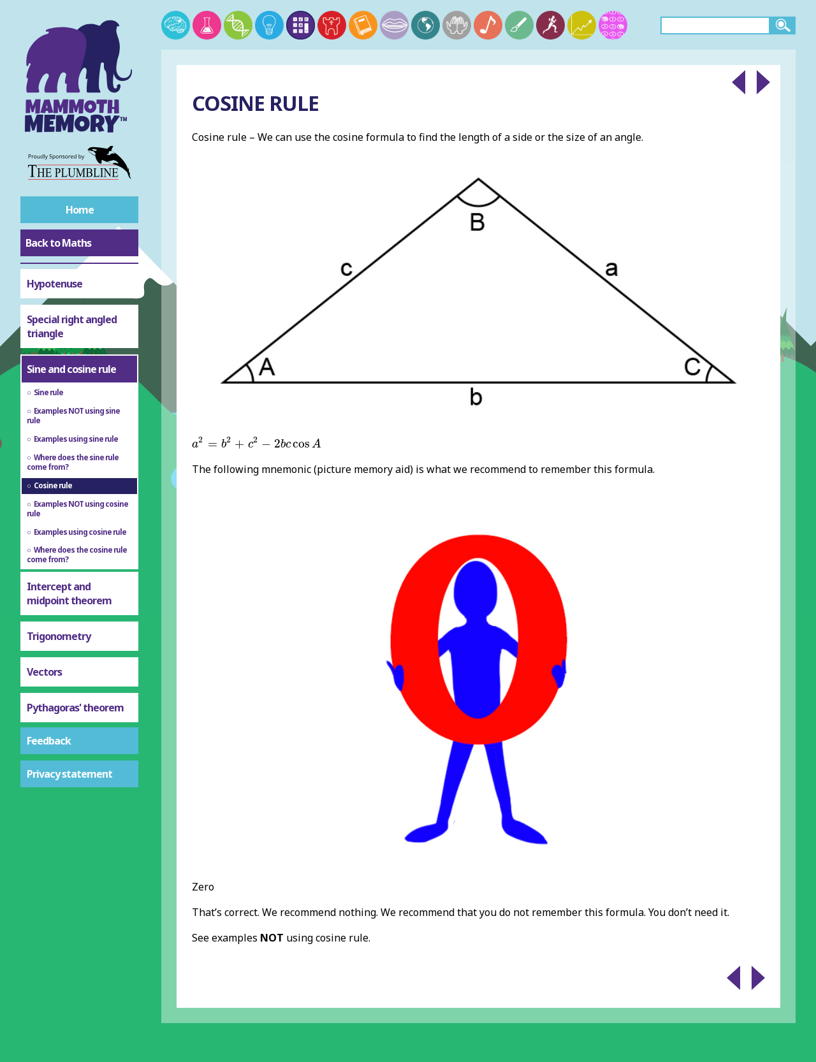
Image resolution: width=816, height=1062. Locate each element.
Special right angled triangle (72, 326)
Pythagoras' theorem (75, 708)
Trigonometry (59, 636)
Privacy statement (69, 774)
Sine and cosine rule (71, 369)
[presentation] (256, 442)
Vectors (44, 672)
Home (80, 210)
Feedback (49, 741)
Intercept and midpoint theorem (69, 593)
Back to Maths (58, 243)
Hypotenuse (54, 284)
